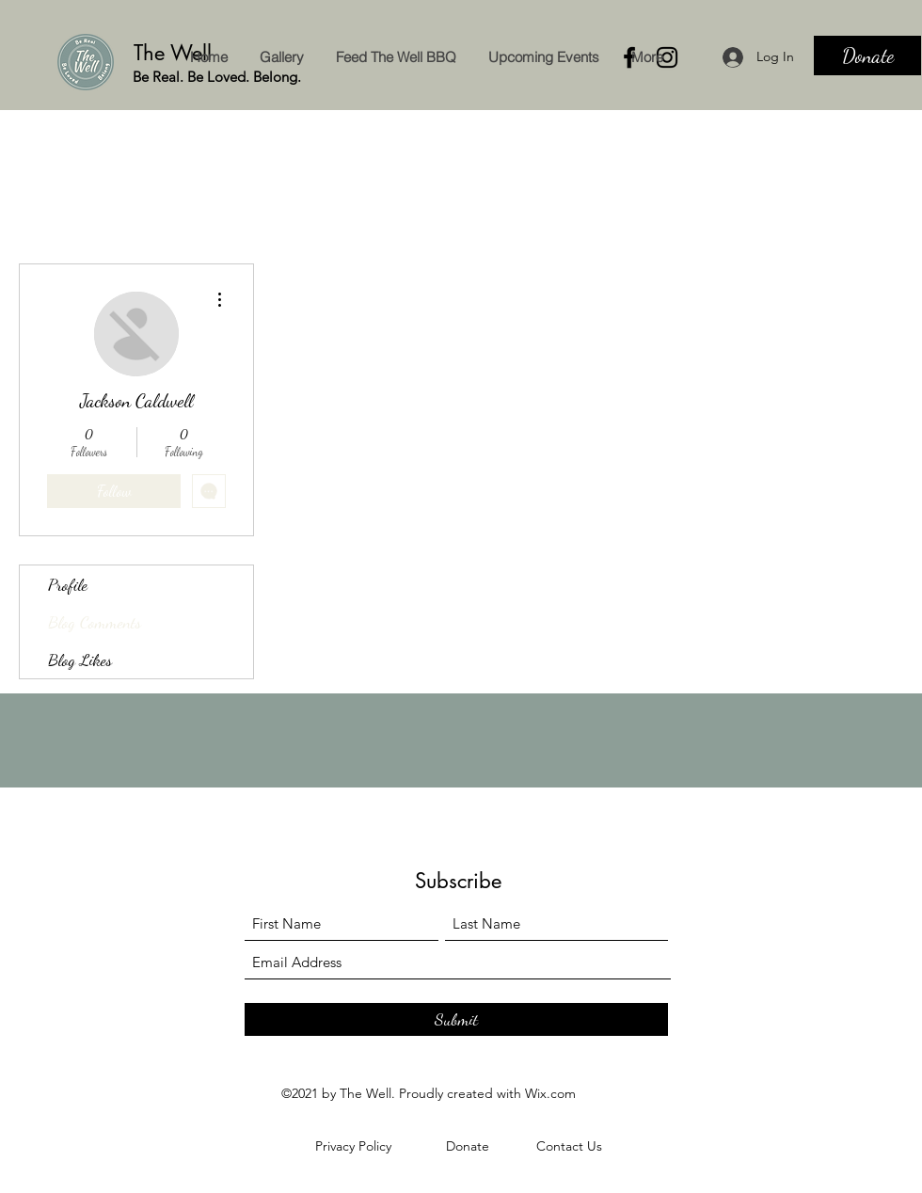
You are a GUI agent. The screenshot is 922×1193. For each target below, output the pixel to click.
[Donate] (867, 55)
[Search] (902, 55)
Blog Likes (80, 659)
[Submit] (456, 1019)
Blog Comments (94, 622)
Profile (67, 584)
